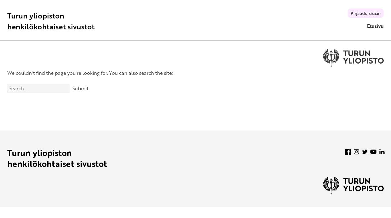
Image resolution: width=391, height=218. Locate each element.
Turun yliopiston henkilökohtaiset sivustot (51, 21)
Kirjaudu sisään (366, 13)
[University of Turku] (353, 193)
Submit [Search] (80, 88)
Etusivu (375, 26)
